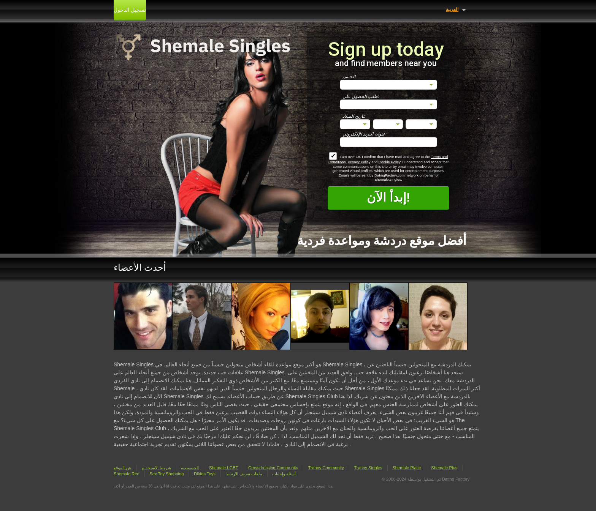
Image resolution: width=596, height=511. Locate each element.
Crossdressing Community (273, 467)
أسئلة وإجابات (284, 474)
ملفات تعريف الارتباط (244, 474)
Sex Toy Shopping (166, 474)
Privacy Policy (359, 162)
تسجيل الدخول (130, 10)
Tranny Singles (368, 467)
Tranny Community (326, 467)
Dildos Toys (205, 474)
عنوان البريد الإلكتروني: (364, 134)
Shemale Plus (444, 467)
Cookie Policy (389, 162)
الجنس (348, 76)
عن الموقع (123, 467)
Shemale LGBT (223, 467)
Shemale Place (406, 467)
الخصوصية (190, 467)
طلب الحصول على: (360, 96)
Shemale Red (126, 474)
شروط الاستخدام (156, 467)
